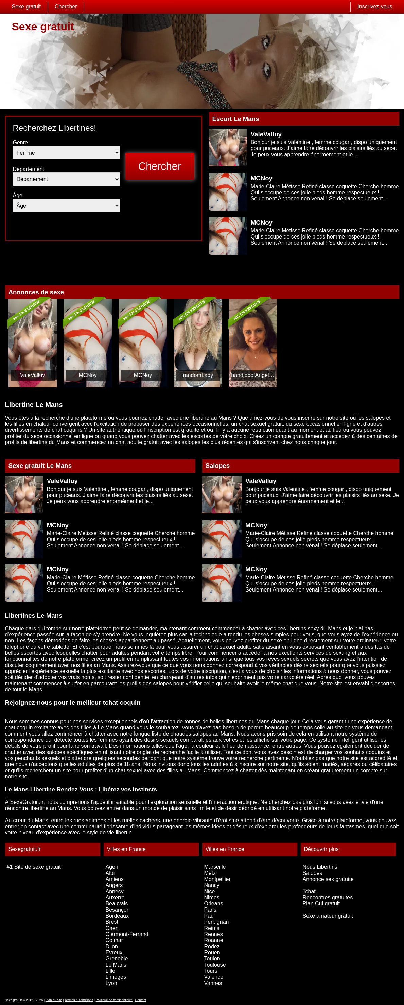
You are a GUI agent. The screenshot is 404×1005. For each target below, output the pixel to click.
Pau (209, 916)
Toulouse (215, 965)
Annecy (115, 891)
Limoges (116, 977)
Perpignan (216, 922)
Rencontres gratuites (328, 897)
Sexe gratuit (26, 7)
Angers (114, 885)
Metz (210, 873)
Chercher (66, 7)
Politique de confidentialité (114, 1000)
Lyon (111, 983)
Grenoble (117, 959)
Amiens (115, 879)
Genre (20, 142)
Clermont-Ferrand (127, 934)
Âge (17, 195)
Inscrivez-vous (374, 7)
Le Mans (116, 965)
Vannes (213, 983)
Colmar (114, 940)
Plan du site (54, 1000)
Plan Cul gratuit (321, 903)
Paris (210, 910)
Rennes (213, 934)
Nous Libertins (320, 867)
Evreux (114, 952)
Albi (110, 873)
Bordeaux (117, 916)
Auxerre (115, 897)
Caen (112, 928)
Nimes (211, 897)
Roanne (213, 940)
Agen (112, 867)
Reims (211, 928)
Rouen (212, 952)
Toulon (212, 959)
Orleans (213, 903)
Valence (214, 977)
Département (29, 169)
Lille (110, 971)
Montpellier (217, 879)
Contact (140, 1000)
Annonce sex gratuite (328, 879)
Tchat (309, 891)
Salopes (312, 873)
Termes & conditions (79, 1000)
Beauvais (117, 903)
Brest (112, 922)
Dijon (112, 946)
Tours (210, 971)
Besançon (118, 910)
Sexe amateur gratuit (328, 916)
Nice (209, 891)
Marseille (215, 867)
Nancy (211, 885)
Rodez (212, 946)
